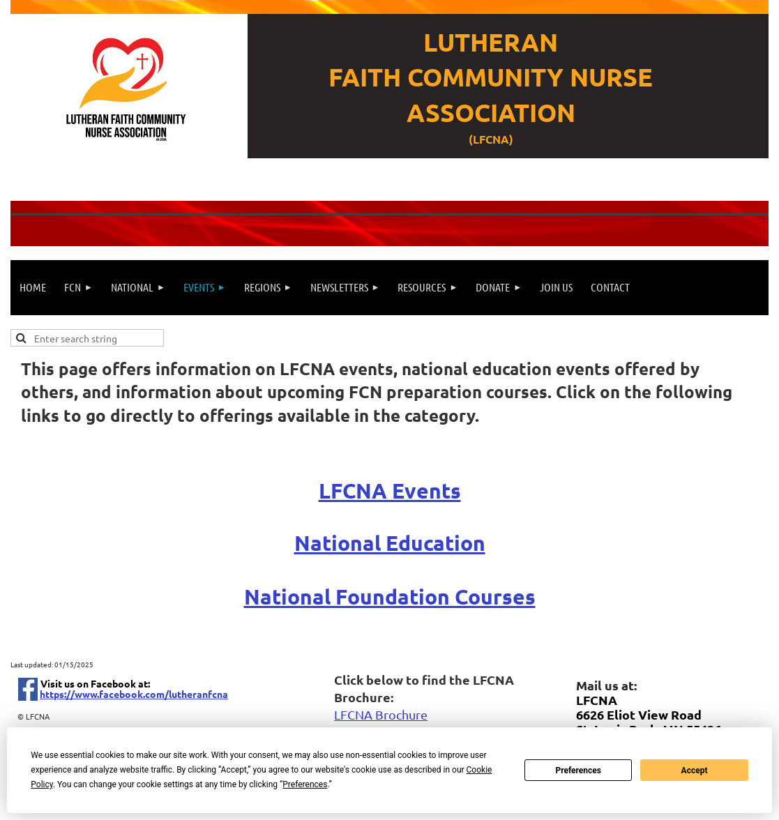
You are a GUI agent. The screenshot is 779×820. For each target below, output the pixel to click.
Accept (694, 770)
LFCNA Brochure (381, 714)
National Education (389, 543)
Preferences (578, 770)
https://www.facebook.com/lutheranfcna (134, 694)
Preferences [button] (304, 784)
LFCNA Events (390, 490)
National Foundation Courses (390, 596)
